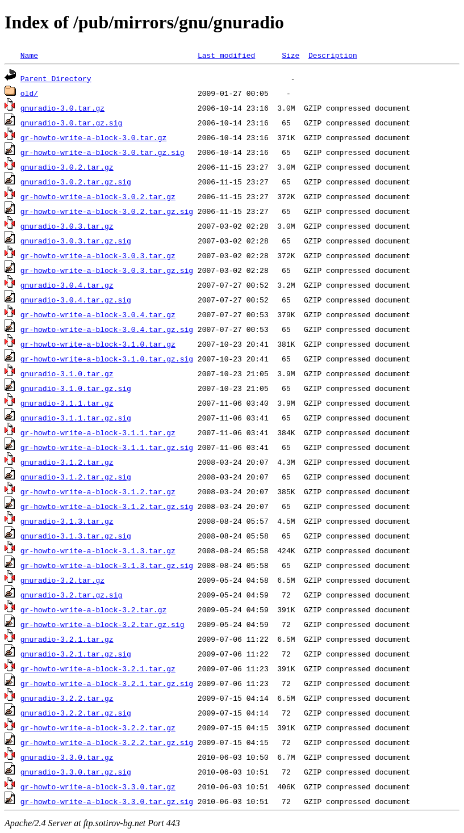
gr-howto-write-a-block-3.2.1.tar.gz (97, 668)
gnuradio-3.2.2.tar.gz (67, 698)
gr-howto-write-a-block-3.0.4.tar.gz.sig (106, 329)
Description (332, 55)
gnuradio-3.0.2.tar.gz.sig (75, 181)
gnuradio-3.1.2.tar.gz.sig (75, 477)
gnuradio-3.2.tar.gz (62, 580)
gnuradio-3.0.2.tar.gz (67, 167)
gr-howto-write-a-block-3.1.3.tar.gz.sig (106, 565)
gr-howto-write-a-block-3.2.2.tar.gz (97, 727)
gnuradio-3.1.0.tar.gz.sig (75, 388)
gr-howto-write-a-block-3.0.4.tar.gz (97, 314)
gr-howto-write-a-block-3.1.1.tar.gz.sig (106, 447)
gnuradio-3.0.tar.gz (62, 108)
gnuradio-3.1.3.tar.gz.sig (75, 536)
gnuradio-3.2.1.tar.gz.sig (75, 654)
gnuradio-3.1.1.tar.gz (67, 403)
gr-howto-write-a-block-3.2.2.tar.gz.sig (106, 742)
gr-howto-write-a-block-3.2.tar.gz (93, 609)
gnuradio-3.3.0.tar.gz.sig (75, 772)
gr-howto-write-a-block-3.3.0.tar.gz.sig (106, 801)
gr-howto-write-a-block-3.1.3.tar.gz (97, 550)
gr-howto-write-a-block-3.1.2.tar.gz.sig (106, 506)
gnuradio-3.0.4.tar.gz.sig (75, 300)
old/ (29, 93)
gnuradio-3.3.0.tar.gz (67, 757)
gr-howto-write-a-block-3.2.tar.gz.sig (102, 624)
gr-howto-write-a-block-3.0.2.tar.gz (97, 196)
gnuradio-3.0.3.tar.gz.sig (75, 240)
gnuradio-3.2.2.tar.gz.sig (75, 713)
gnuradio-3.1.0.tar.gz (67, 373)
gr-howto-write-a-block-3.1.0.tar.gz (97, 344)
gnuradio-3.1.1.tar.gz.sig (75, 418)
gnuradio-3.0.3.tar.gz (67, 226)
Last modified (226, 55)
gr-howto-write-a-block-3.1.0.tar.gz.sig (106, 359)
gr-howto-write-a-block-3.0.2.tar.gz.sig (106, 211)
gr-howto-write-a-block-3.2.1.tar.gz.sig (106, 683)
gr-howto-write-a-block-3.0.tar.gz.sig (102, 152)
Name (29, 55)
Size (290, 55)
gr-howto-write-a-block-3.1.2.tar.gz (97, 491)
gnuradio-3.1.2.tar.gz (67, 462)
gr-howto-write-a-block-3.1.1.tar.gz (97, 432)
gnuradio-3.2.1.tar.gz (67, 639)
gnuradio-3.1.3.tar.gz (67, 521)
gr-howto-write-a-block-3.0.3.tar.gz (97, 255)
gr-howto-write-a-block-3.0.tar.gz (93, 137)
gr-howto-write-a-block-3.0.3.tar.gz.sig (106, 270)
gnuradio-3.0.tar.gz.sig (71, 122)
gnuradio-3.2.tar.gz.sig (71, 595)
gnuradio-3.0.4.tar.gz (67, 285)
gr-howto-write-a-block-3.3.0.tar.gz (97, 786)
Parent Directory (55, 78)
